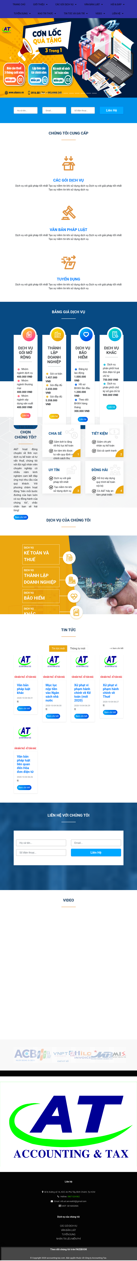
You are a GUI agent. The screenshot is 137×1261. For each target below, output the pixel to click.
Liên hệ (111, 111)
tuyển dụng (68, 280)
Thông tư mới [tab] (77, 649)
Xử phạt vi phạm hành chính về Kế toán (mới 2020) (82, 693)
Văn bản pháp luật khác (23, 689)
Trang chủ (15, 4)
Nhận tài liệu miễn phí (68, 1239)
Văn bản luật (68, 1230)
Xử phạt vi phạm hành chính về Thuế (111, 691)
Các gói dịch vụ (68, 1226)
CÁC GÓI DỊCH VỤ (68, 181)
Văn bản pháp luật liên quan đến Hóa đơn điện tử (25, 764)
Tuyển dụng (68, 1235)
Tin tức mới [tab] (58, 649)
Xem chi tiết (116, 649)
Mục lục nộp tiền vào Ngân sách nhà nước (52, 693)
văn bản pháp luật (68, 230)
